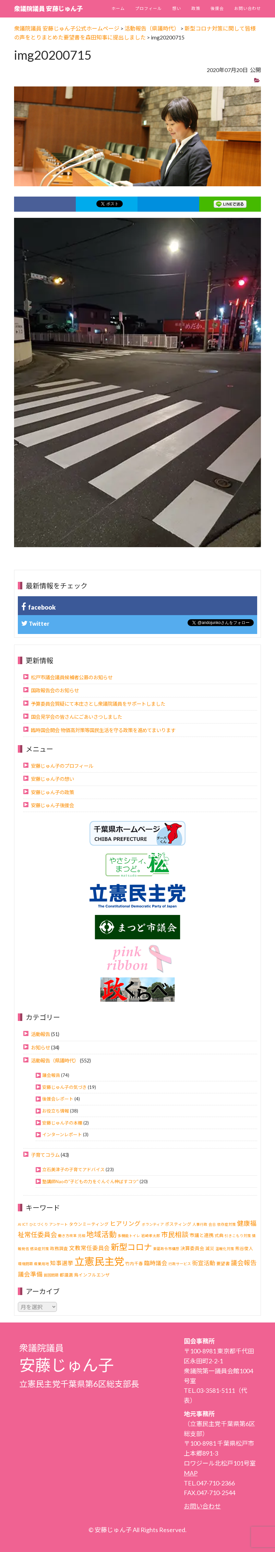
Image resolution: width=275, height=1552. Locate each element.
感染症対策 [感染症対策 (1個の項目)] (39, 1248)
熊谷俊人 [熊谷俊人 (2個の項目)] (244, 1248)
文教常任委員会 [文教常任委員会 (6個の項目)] (89, 1248)
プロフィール (148, 8)
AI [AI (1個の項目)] (19, 1224)
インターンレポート (62, 1134)
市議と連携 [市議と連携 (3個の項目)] (202, 1235)
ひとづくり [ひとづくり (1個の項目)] (38, 1224)
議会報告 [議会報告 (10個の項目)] (244, 1263)
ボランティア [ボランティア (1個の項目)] (153, 1224)
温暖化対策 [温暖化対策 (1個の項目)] (224, 1248)
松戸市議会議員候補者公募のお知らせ (71, 677)
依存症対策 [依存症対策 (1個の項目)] (226, 1224)
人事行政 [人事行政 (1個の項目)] (199, 1224)
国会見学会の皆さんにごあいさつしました (76, 717)
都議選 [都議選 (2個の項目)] (66, 1275)
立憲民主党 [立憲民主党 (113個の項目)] (99, 1261)
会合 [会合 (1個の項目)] (212, 1224)
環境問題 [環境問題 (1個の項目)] (25, 1263)
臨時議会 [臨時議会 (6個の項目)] (155, 1263)
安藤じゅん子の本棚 (62, 1123)
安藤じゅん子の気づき (64, 1087)
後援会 (217, 8)
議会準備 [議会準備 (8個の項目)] (30, 1274)
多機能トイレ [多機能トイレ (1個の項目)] (129, 1235)
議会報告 (51, 1075)
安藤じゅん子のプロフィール (62, 766)
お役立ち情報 (55, 1111)
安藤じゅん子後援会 (52, 805)
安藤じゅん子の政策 (52, 792)
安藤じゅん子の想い (52, 779)
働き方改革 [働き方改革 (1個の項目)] (67, 1235)
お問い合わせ (247, 8)
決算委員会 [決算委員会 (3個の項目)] (192, 1248)
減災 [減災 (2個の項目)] (209, 1248)
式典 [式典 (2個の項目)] (219, 1235)
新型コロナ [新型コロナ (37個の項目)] (131, 1247)
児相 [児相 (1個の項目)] (81, 1235)
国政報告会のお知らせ (55, 690)
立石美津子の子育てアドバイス (73, 1169)
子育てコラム (45, 1155)
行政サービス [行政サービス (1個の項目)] (179, 1263)
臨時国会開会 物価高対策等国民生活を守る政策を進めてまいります (103, 730)
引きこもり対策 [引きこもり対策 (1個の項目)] (238, 1235)
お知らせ (40, 1047)
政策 (195, 8)
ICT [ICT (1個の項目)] (25, 1224)
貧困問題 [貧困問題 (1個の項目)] (51, 1275)
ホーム (118, 8)
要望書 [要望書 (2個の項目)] (223, 1263)
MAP (191, 1473)
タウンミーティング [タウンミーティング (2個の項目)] (89, 1224)
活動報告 (40, 1034)
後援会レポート (57, 1099)
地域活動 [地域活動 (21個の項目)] (101, 1234)
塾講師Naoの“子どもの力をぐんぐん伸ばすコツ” (90, 1181)
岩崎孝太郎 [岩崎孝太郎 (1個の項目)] (150, 1235)
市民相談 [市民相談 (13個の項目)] (175, 1234)
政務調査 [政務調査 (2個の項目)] (59, 1248)
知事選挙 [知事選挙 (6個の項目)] (61, 1263)
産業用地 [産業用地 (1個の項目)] (41, 1263)
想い (176, 8)
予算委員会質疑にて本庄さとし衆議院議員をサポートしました (98, 704)
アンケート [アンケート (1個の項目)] (58, 1224)
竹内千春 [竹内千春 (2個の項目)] (134, 1263)
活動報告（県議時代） (55, 1060)
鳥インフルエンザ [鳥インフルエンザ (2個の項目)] (92, 1275)
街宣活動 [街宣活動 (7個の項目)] (203, 1263)
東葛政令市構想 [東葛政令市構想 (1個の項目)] (166, 1248)
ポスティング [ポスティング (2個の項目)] (178, 1224)
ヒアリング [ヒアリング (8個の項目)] (125, 1223)
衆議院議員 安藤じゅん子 (48, 8)
